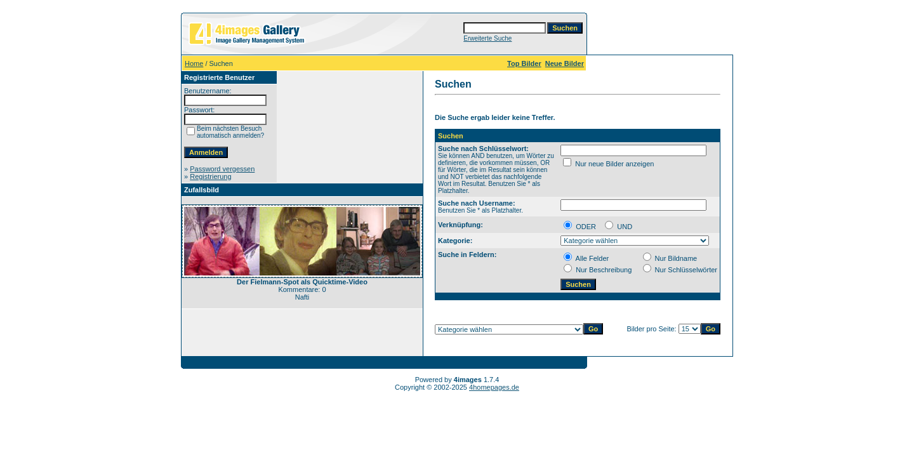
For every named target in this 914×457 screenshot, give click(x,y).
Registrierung (210, 176)
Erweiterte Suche (487, 38)
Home (194, 63)
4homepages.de (494, 387)
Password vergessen (222, 169)
